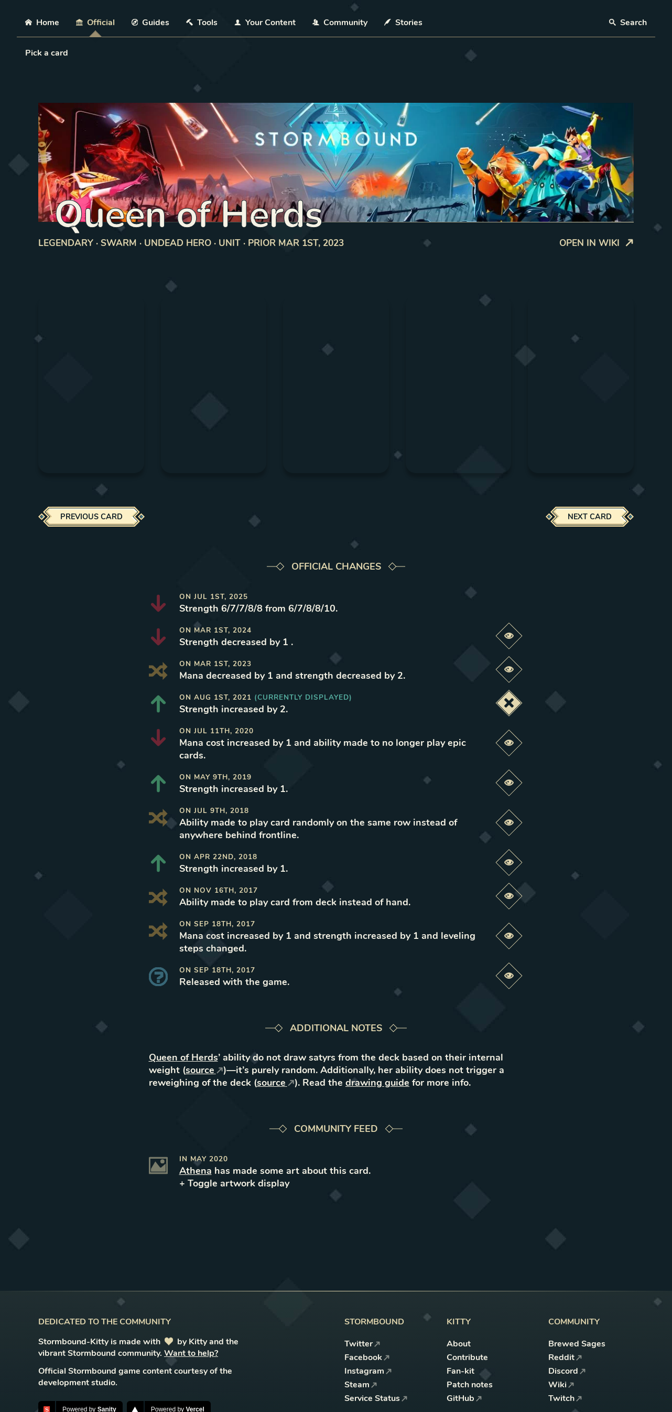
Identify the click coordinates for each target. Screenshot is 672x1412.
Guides (151, 22)
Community (339, 22)
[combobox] (26, 53)
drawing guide (377, 1082)
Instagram (368, 1371)
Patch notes (470, 1384)
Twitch (565, 1398)
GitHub (464, 1398)
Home (42, 22)
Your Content (265, 22)
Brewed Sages (576, 1344)
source (204, 1070)
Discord (567, 1371)
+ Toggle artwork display (234, 1183)
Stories (403, 22)
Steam (360, 1384)
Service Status (376, 1398)
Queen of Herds (183, 1057)
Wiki (561, 1384)
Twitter (362, 1344)
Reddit (565, 1357)
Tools (202, 22)
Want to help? (191, 1353)
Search (628, 22)
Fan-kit (460, 1371)
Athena (195, 1170)
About (459, 1344)
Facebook (367, 1357)
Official (95, 22)
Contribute (467, 1357)
